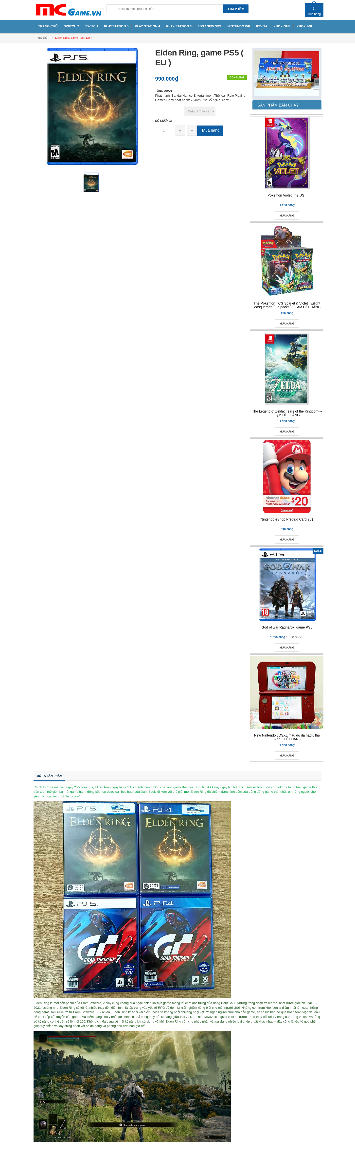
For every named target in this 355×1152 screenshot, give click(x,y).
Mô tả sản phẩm (49, 776)
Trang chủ (41, 37)
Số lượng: (163, 121)
